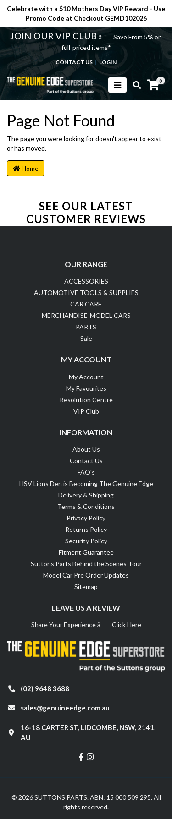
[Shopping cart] (153, 85)
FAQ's (86, 472)
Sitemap (86, 586)
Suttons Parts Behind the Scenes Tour (86, 564)
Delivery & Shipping (86, 495)
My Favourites (86, 388)
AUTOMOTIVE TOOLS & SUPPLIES (86, 292)
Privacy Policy (86, 518)
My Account (86, 377)
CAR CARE (86, 304)
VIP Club (86, 411)
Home (26, 168)
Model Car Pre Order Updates (86, 575)
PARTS (86, 327)
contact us (74, 62)
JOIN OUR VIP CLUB (54, 35)
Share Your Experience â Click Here (86, 624)
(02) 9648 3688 (45, 688)
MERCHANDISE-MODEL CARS (86, 315)
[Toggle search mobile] (134, 85)
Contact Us (86, 460)
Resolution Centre (86, 400)
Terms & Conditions (86, 506)
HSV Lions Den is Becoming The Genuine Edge (86, 483)
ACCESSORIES (86, 281)
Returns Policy (86, 529)
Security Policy (86, 541)
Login (108, 62)
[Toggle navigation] (117, 85)
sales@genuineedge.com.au (65, 708)
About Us (86, 449)
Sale (86, 338)
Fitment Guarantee (86, 552)
